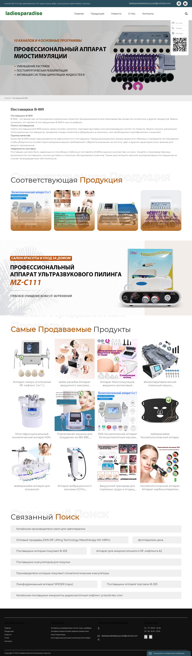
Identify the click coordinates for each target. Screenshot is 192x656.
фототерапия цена (150, 540)
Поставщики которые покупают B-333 (41, 551)
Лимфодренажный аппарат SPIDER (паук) (44, 584)
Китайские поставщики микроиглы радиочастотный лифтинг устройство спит (69, 595)
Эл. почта (177, 23)
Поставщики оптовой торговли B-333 (132, 584)
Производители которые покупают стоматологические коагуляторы (62, 573)
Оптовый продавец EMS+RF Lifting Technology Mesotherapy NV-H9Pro (63, 540)
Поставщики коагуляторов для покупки (43, 562)
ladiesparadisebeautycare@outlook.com (150, 3)
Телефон (177, 28)
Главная (7, 98)
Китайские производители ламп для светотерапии (50, 528)
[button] (176, 210)
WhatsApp (177, 33)
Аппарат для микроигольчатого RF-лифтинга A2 (129, 551)
